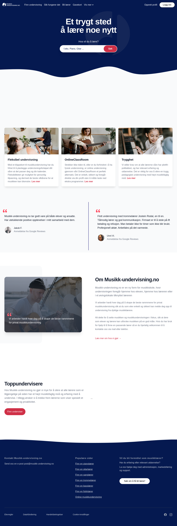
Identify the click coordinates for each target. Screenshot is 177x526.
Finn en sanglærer (84, 475)
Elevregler (8, 514)
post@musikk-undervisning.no (39, 464)
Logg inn (167, 5)
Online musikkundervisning (88, 497)
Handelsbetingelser (54, 514)
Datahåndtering (29, 514)
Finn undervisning (33, 5)
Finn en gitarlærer (84, 469)
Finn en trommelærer (85, 480)
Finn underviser (15, 411)
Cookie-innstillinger (81, 514)
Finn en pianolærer (84, 464)
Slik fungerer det (52, 5)
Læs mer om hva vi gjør (108, 338)
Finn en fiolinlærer (84, 491)
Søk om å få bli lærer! (134, 481)
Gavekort (77, 5)
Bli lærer (66, 5)
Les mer (36, 181)
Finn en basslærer (84, 486)
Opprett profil (150, 5)
